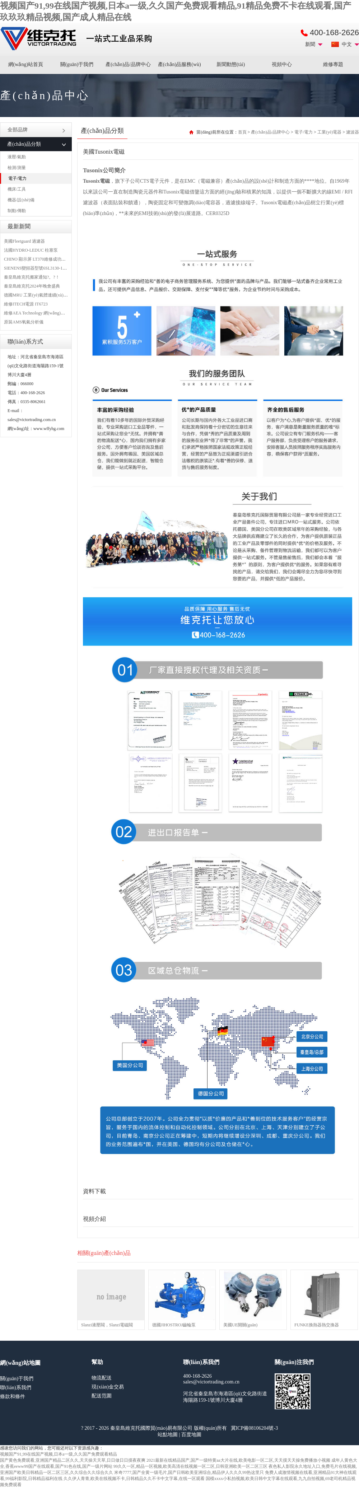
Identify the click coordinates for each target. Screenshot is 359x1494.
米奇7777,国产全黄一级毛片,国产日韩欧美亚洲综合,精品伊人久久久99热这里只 (189, 1472)
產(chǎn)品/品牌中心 (128, 64)
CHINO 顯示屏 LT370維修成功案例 (37, 259)
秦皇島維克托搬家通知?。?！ (32, 277)
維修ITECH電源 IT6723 (26, 304)
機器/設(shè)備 (21, 199)
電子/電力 (17, 178)
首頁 (242, 132)
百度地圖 (191, 1434)
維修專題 (333, 64)
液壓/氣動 (17, 156)
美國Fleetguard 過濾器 (24, 241)
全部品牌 (36, 129)
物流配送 (102, 1378)
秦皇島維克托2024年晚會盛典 (32, 286)
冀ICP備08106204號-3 (254, 1428)
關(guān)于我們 (77, 64)
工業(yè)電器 (329, 132)
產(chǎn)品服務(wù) (179, 64)
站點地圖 (168, 1434)
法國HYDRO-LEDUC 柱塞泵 (31, 250)
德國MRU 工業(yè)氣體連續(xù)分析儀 (40, 295)
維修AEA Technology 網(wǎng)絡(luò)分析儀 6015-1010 (55, 313)
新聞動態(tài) (230, 64)
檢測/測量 (17, 167)
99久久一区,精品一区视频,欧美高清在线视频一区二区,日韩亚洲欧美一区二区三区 (190, 1466)
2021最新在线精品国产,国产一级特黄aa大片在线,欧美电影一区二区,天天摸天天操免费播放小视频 (238, 1460)
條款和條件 (12, 1396)
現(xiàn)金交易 (107, 1387)
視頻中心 (282, 64)
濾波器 (352, 132)
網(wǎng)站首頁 (25, 64)
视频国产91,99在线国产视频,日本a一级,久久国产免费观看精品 (58, 1454)
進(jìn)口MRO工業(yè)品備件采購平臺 (78, 38)
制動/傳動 (17, 210)
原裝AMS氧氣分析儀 (23, 322)
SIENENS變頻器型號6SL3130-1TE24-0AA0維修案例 (52, 268)
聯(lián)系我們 (15, 1387)
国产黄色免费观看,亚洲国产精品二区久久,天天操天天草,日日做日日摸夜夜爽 (72, 1460)
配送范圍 (102, 1396)
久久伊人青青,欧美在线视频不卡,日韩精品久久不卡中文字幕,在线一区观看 (134, 1478)
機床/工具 (17, 189)
